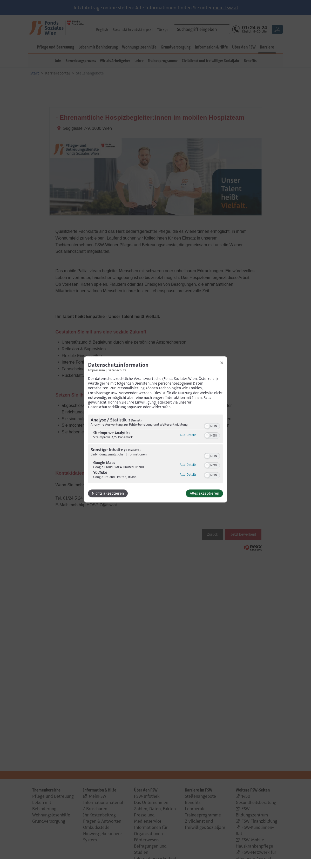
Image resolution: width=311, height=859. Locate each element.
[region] (155, 449)
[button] (207, 426)
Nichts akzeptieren (108, 493)
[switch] (212, 426)
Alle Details (188, 435)
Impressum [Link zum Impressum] (96, 370)
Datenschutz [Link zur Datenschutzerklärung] (116, 370)
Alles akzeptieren (204, 493)
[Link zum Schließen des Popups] (221, 363)
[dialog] (155, 429)
